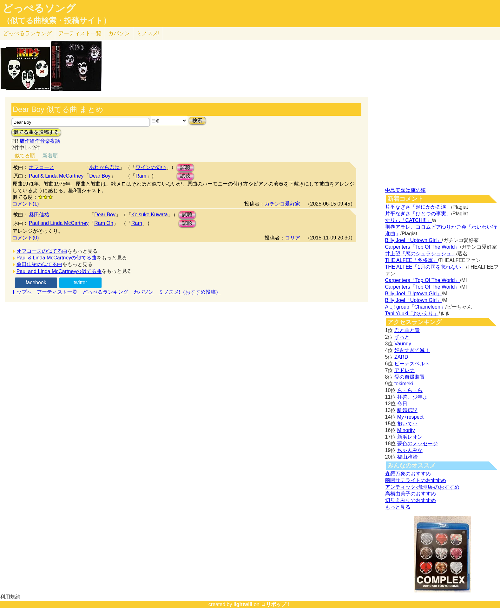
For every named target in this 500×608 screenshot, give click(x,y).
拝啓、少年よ (412, 397)
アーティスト (80, 33)
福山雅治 (407, 457)
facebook (36, 282)
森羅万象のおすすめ (408, 473)
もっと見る (398, 507)
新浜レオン (410, 437)
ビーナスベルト (412, 363)
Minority (406, 430)
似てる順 (25, 155)
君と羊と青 (407, 330)
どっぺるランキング (105, 292)
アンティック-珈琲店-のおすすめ (422, 487)
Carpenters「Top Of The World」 (422, 247)
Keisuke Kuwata (149, 214)
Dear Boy (99, 176)
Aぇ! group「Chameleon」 (415, 307)
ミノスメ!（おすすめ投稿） (190, 292)
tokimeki (403, 383)
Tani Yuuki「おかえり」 (412, 313)
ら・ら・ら (410, 390)
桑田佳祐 (39, 214)
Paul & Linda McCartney (56, 176)
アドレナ (404, 370)
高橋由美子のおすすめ (410, 493)
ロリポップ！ (276, 604)
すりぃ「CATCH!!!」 (408, 220)
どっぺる (27, 33)
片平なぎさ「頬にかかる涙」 (418, 207)
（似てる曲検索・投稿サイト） (57, 20)
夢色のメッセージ (417, 443)
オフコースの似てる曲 (41, 251)
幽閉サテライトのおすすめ (415, 480)
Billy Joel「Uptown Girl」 (413, 240)
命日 (402, 403)
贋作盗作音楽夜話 (40, 141)
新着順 (50, 155)
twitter (80, 282)
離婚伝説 (407, 410)
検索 (197, 120)
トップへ (21, 292)
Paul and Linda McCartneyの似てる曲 (59, 271)
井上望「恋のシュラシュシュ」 (420, 253)
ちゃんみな (410, 450)
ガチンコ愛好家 (282, 203)
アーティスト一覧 (57, 292)
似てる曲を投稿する (36, 132)
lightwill (243, 604)
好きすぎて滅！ (412, 350)
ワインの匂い (150, 167)
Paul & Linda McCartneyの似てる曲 (56, 257)
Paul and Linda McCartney (59, 223)
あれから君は (104, 167)
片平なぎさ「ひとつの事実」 (418, 213)
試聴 (185, 167)
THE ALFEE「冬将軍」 (411, 260)
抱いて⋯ (407, 423)
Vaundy (402, 343)
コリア (292, 237)
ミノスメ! (148, 33)
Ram (140, 176)
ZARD (401, 357)
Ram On (103, 223)
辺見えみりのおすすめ (410, 500)
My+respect (410, 417)
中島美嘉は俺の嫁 (405, 190)
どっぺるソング (39, 8)
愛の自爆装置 (409, 377)
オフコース (41, 167)
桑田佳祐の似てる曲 (39, 264)
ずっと (402, 337)
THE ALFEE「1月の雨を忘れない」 (425, 267)
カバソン (119, 33)
